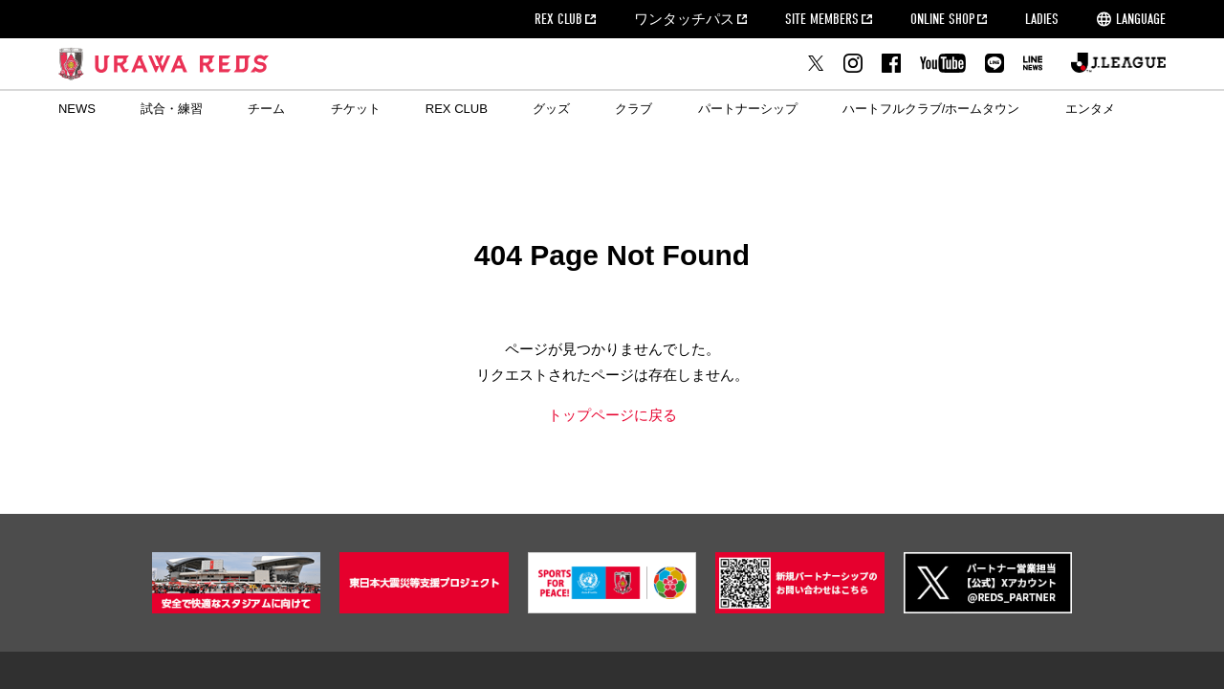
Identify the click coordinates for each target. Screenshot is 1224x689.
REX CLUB (558, 19)
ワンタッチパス (684, 19)
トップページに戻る (612, 415)
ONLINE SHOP (942, 19)
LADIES (1042, 19)
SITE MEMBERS (822, 19)
